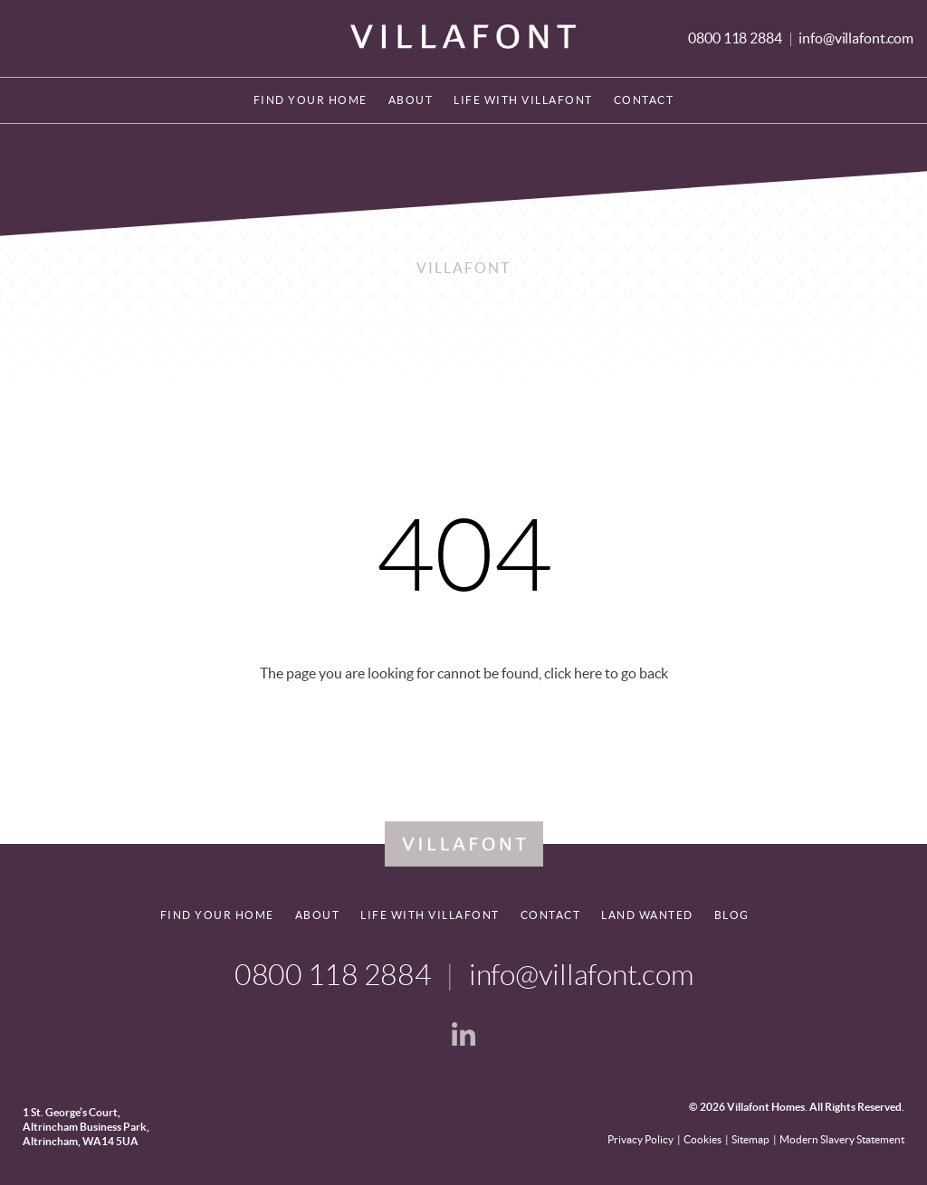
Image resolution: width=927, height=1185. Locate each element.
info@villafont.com (855, 38)
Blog (732, 915)
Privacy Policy (640, 1139)
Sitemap (750, 1139)
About (411, 100)
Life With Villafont (523, 100)
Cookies (702, 1139)
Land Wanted (647, 915)
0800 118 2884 (736, 38)
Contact (644, 100)
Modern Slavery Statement (841, 1139)
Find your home (310, 100)
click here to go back (606, 673)
